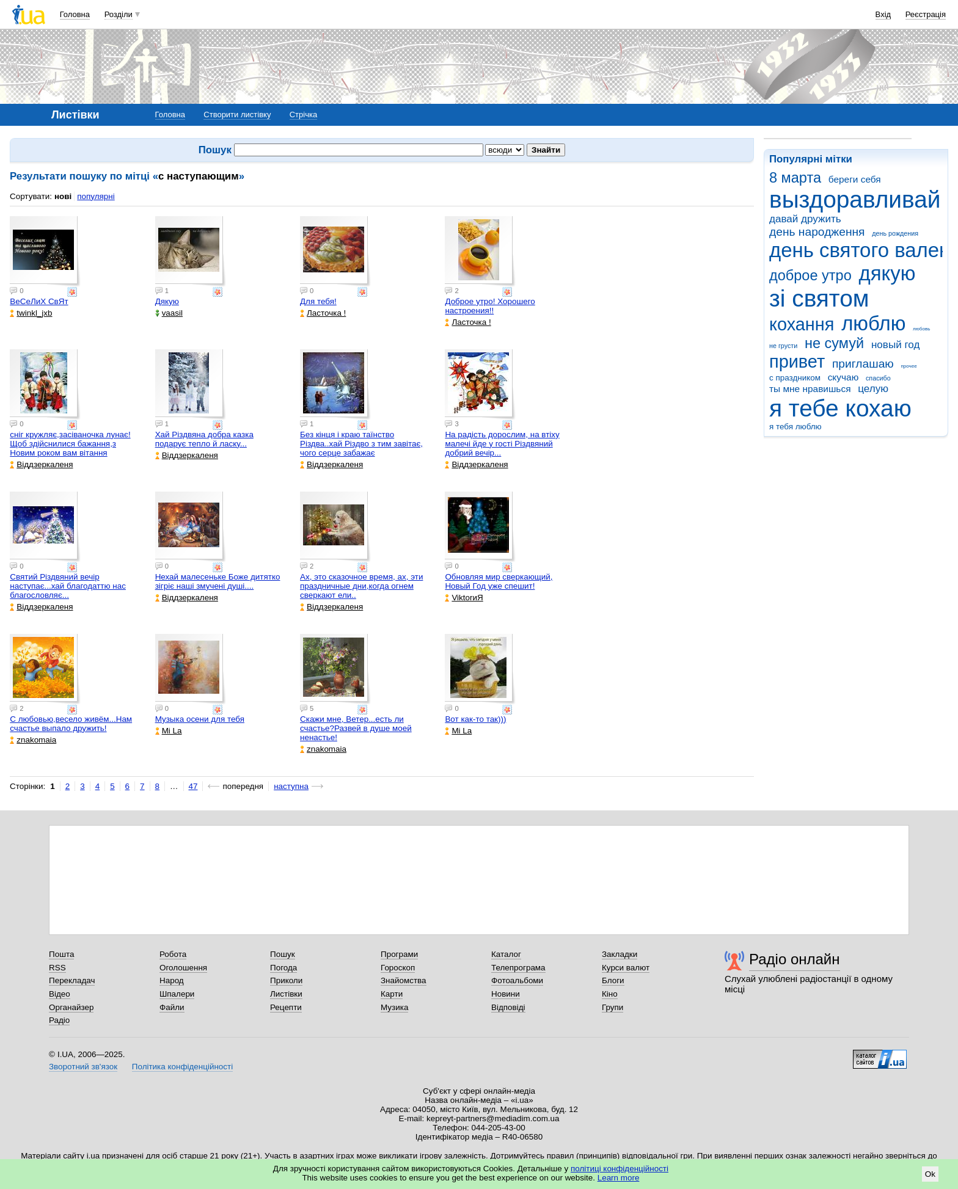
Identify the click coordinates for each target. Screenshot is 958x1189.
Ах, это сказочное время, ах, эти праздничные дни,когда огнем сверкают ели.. (361, 586)
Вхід (883, 14)
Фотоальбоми (517, 980)
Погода (283, 967)
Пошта (61, 954)
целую (873, 389)
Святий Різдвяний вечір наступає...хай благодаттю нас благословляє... (68, 586)
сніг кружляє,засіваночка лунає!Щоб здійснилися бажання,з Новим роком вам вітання (70, 443)
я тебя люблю (795, 426)
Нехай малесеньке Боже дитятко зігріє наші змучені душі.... (217, 581)
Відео (59, 993)
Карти (392, 993)
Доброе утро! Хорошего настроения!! (490, 306)
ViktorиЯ (464, 597)
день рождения (895, 233)
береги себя (854, 179)
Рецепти (286, 1007)
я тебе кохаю (840, 408)
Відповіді (508, 1007)
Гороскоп (398, 967)
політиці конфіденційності (619, 1168)
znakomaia (33, 739)
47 (193, 786)
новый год (895, 345)
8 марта (795, 178)
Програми (399, 954)
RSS (57, 967)
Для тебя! (318, 301)
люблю (873, 323)
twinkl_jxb (31, 313)
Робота (172, 954)
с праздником (795, 377)
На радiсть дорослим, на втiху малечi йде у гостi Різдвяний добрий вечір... (502, 443)
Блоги (613, 980)
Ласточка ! (323, 313)
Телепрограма (518, 967)
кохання (801, 324)
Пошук (282, 954)
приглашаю (863, 363)
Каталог (506, 954)
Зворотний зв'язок (83, 1066)
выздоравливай (854, 199)
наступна (291, 786)
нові (62, 196)
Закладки (619, 954)
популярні (95, 196)
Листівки (286, 993)
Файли (172, 1007)
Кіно (610, 993)
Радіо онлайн (794, 959)
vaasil (169, 313)
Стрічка (303, 114)
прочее (908, 366)
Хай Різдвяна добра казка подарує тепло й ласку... (204, 439)
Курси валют (625, 967)
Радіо (59, 1020)
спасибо (878, 378)
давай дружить (805, 219)
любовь (921, 329)
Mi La (168, 730)
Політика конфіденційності (182, 1066)
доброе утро (810, 275)
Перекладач (72, 980)
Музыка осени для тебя (199, 719)
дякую (886, 273)
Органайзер (71, 1007)
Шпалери (176, 993)
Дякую (167, 301)
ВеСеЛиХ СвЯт (39, 301)
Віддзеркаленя (41, 464)
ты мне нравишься (810, 389)
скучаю (843, 377)
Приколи (286, 980)
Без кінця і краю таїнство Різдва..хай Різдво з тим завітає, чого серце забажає (361, 443)
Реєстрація (925, 14)
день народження (817, 231)
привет (797, 361)
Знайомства (403, 980)
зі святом (819, 298)
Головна (75, 14)
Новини (505, 993)
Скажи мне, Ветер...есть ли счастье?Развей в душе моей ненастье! (356, 728)
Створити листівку (237, 114)
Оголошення (183, 967)
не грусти (783, 345)
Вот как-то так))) (475, 719)
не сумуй (834, 343)
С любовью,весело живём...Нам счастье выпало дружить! (71, 723)
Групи (612, 1007)
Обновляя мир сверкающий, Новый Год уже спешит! (498, 581)
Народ (171, 980)
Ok (930, 1174)
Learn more (619, 1177)
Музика (394, 1007)
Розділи (118, 14)
